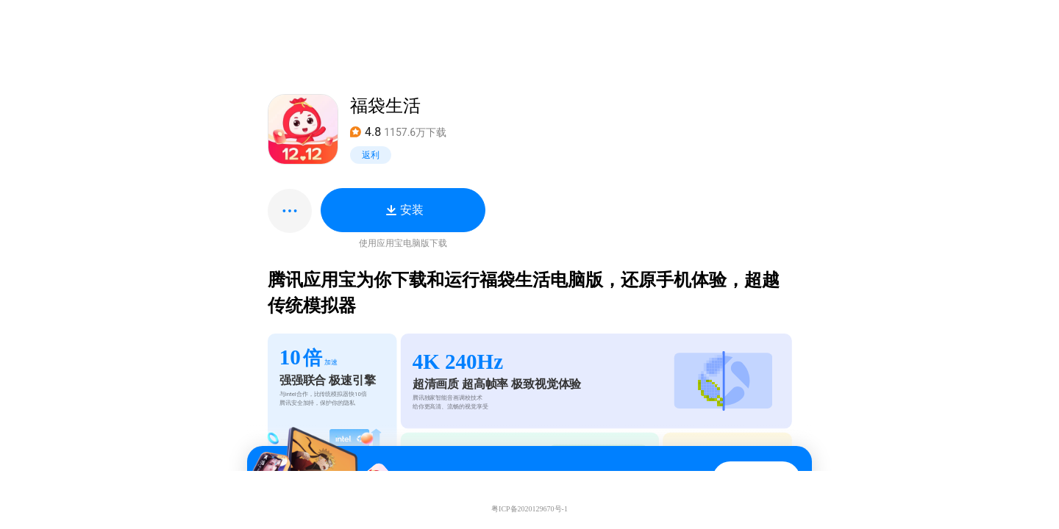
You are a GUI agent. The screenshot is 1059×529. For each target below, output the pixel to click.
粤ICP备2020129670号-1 (529, 509)
